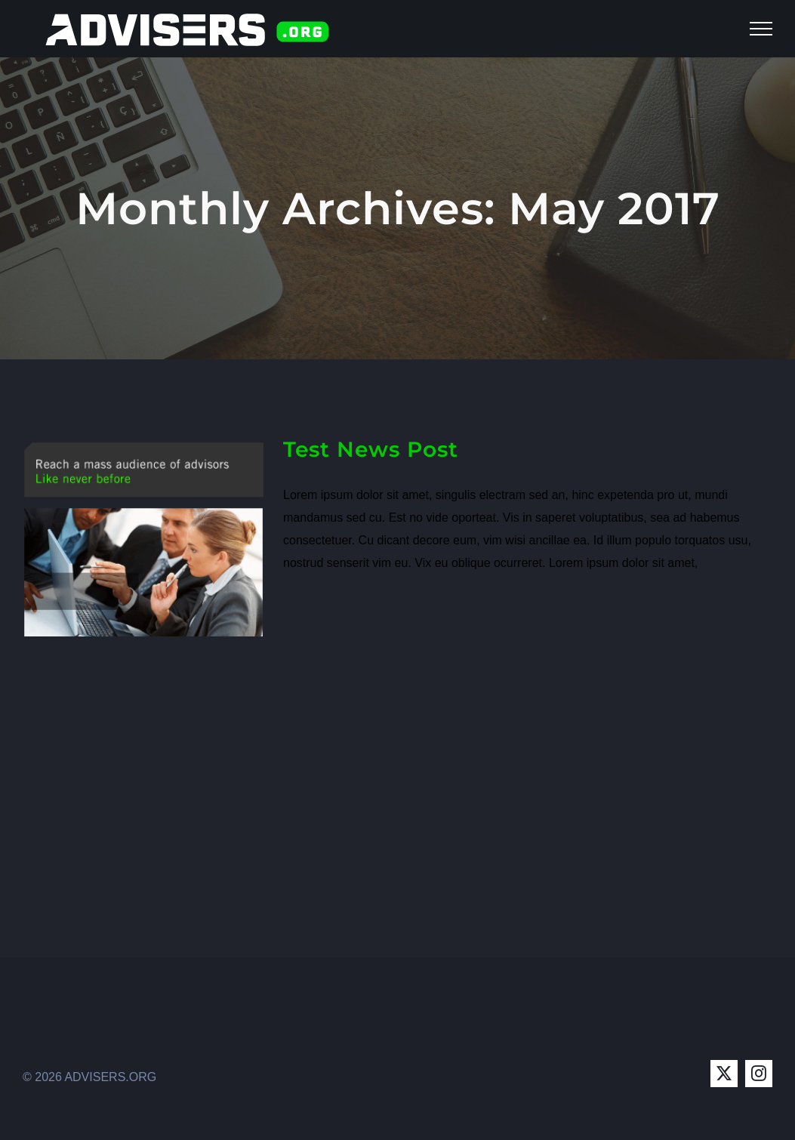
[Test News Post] (143, 535)
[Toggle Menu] (761, 28)
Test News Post (370, 449)
